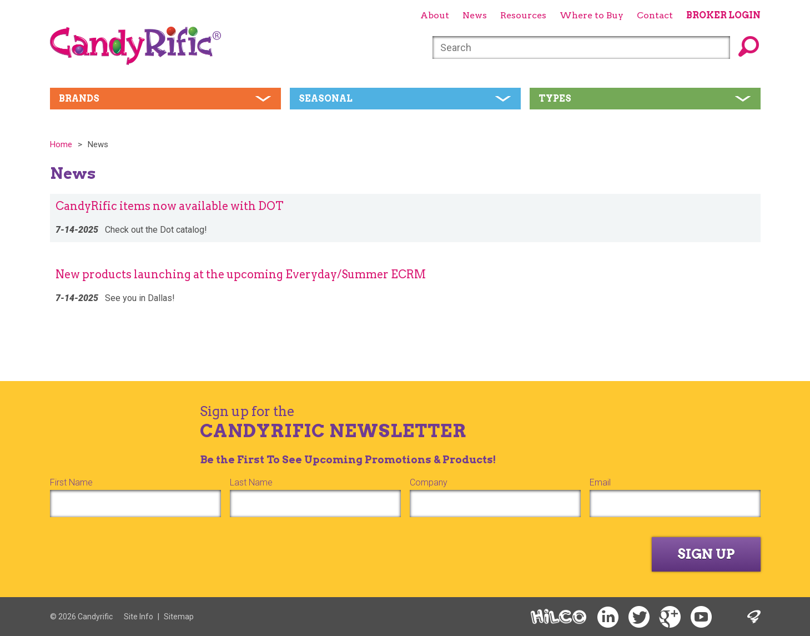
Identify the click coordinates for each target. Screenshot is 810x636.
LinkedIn (608, 617)
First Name (71, 482)
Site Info (138, 616)
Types (555, 98)
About (434, 15)
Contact (655, 15)
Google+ (670, 617)
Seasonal (326, 98)
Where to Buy (591, 15)
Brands (79, 98)
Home (61, 144)
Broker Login (723, 15)
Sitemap (179, 616)
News (474, 15)
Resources (523, 15)
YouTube (701, 617)
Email (600, 482)
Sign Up (706, 554)
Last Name (251, 482)
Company (428, 482)
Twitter (639, 617)
